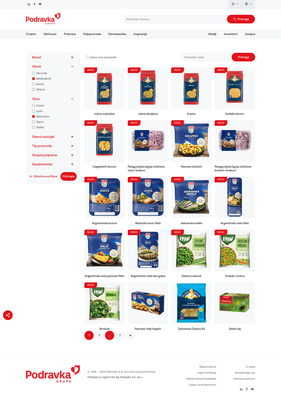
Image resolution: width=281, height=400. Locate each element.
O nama (31, 34)
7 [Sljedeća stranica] (120, 335)
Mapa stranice (207, 367)
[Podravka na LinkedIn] (29, 4)
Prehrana (70, 34)
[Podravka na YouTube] (40, 4)
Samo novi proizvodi (103, 57)
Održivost (49, 34)
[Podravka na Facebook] (34, 4)
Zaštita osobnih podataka (201, 379)
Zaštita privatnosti (244, 379)
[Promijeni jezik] (248, 4)
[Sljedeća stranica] (130, 335)
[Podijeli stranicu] (8, 315)
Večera (40, 89)
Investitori (231, 34)
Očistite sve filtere (43, 176)
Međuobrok (43, 78)
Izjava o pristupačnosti (202, 385)
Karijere (250, 34)
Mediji (212, 34)
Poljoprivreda (92, 34)
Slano (39, 122)
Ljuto (39, 111)
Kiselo (40, 105)
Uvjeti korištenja (206, 373)
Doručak (41, 73)
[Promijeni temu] (235, 4)
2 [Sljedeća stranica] (99, 335)
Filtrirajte (68, 176)
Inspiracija (140, 34)
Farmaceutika (117, 34)
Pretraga (241, 19)
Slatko (40, 127)
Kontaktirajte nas (245, 373)
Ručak (40, 84)
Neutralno (43, 116)
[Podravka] (43, 23)
